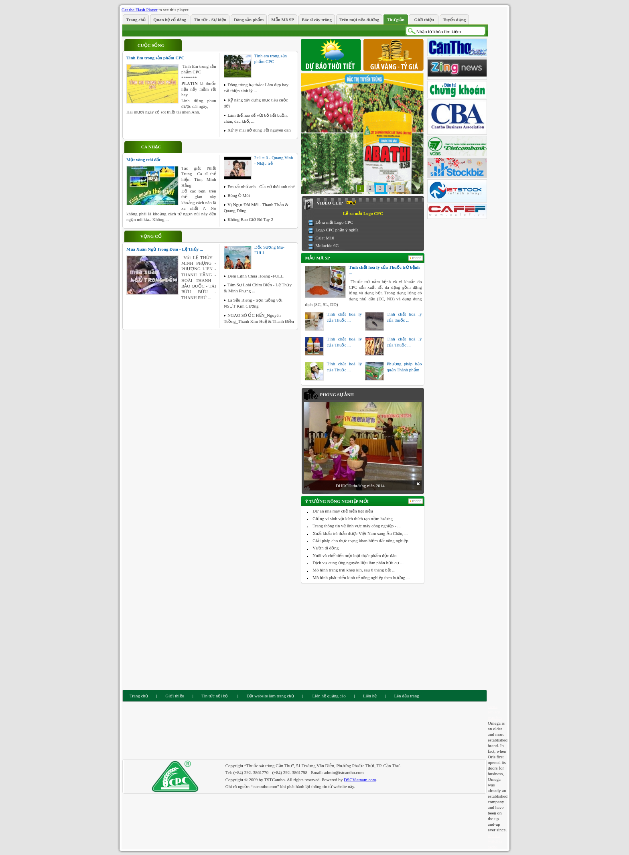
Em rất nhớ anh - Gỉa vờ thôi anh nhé (261, 186)
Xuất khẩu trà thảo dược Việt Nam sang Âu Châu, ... (360, 533)
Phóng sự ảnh (336, 394)
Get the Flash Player (140, 9)
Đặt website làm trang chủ (270, 695)
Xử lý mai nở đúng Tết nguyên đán (259, 130)
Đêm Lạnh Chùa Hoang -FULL (255, 276)
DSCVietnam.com (360, 779)
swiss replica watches (495, 712)
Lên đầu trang (406, 695)
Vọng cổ (151, 236)
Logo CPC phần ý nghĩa (336, 229)
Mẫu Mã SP (317, 257)
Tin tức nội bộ (214, 695)
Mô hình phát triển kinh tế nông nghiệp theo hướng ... (361, 577)
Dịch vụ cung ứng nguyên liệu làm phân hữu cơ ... (358, 562)
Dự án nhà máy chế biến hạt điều (342, 511)
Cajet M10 (324, 237)
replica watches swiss (495, 841)
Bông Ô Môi (238, 195)
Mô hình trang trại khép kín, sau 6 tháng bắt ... (353, 569)
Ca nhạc (151, 146)
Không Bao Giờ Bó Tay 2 (250, 219)
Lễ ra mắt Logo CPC (334, 222)
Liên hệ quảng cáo (328, 695)
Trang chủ (139, 695)
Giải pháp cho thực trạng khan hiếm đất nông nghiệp (360, 540)
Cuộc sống (151, 45)
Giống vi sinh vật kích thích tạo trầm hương (352, 518)
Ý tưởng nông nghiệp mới (337, 501)
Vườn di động (325, 547)
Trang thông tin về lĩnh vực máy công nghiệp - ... (356, 525)
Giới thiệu (174, 695)
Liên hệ (370, 695)
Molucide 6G (327, 245)
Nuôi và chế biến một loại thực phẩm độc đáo (354, 555)
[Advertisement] (363, 636)
